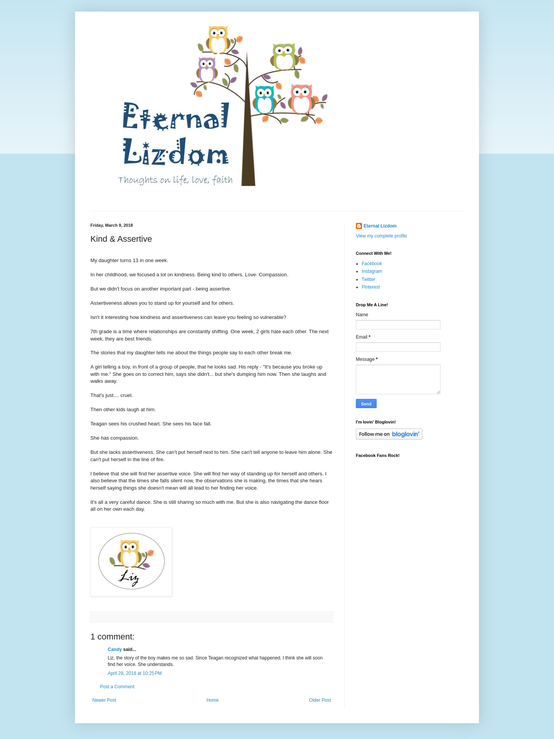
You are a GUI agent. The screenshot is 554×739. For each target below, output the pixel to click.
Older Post (320, 700)
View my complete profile (381, 236)
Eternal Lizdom (380, 226)
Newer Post (104, 700)
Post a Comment (117, 686)
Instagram (372, 271)
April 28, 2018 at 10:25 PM (135, 673)
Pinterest (371, 287)
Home (213, 700)
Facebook (372, 263)
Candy (115, 649)
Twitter (368, 279)
